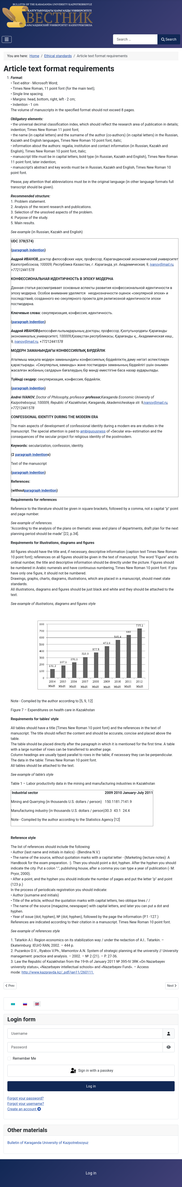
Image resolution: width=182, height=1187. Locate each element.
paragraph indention (28, 250)
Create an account (24, 1109)
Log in (91, 1086)
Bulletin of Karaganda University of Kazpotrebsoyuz (47, 1143)
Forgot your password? (25, 1098)
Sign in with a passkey (91, 1070)
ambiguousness (92, 431)
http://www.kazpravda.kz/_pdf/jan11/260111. (58, 972)
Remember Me (24, 1058)
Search (168, 39)
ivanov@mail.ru (162, 264)
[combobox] (135, 39)
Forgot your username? (25, 1104)
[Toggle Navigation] (7, 39)
